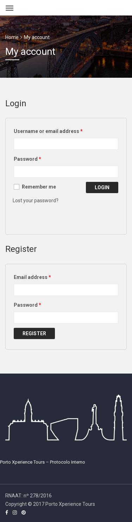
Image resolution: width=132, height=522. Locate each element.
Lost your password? (35, 200)
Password (27, 159)
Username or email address (48, 131)
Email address (32, 277)
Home (12, 37)
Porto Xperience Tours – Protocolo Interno (42, 462)
